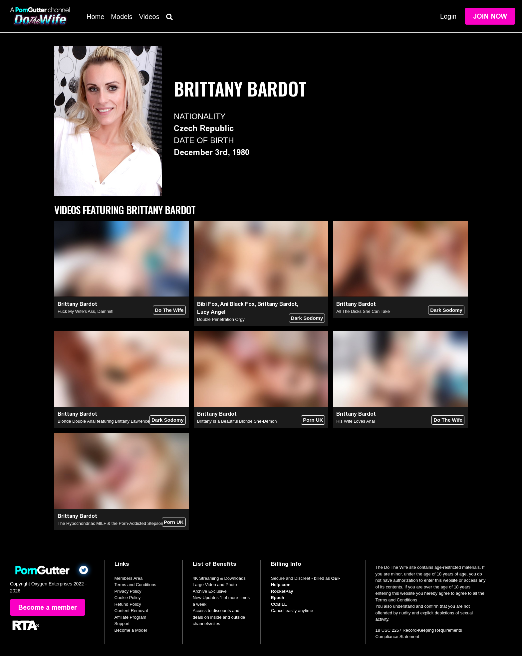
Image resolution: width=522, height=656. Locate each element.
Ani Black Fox (237, 304)
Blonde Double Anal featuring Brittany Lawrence (103, 421)
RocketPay (282, 591)
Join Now (490, 16)
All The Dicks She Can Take (363, 311)
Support (122, 623)
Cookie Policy (128, 597)
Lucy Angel (211, 312)
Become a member (47, 607)
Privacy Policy (128, 591)
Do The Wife (169, 310)
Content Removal (131, 610)
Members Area (129, 578)
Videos (149, 16)
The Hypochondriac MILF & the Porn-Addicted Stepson (110, 523)
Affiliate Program (130, 617)
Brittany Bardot (77, 304)
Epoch (277, 597)
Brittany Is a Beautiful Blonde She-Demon (237, 421)
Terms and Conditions (135, 584)
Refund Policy (128, 604)
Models (121, 16)
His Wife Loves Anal (355, 421)
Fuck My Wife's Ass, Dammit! (86, 311)
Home (95, 16)
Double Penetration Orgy (221, 319)
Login (448, 16)
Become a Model (131, 630)
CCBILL (279, 604)
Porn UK (313, 420)
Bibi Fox (207, 304)
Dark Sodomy (307, 318)
